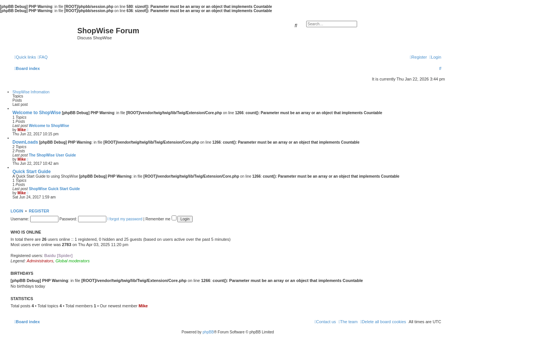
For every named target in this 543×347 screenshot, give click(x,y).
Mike (21, 130)
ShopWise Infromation (30, 92)
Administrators (40, 261)
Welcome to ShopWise (36, 112)
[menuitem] (43, 57)
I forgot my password (125, 219)
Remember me (161, 219)
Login (17, 211)
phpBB (208, 332)
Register (39, 211)
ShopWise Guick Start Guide (54, 189)
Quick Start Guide (31, 171)
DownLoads (25, 142)
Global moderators (72, 261)
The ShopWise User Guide (52, 155)
